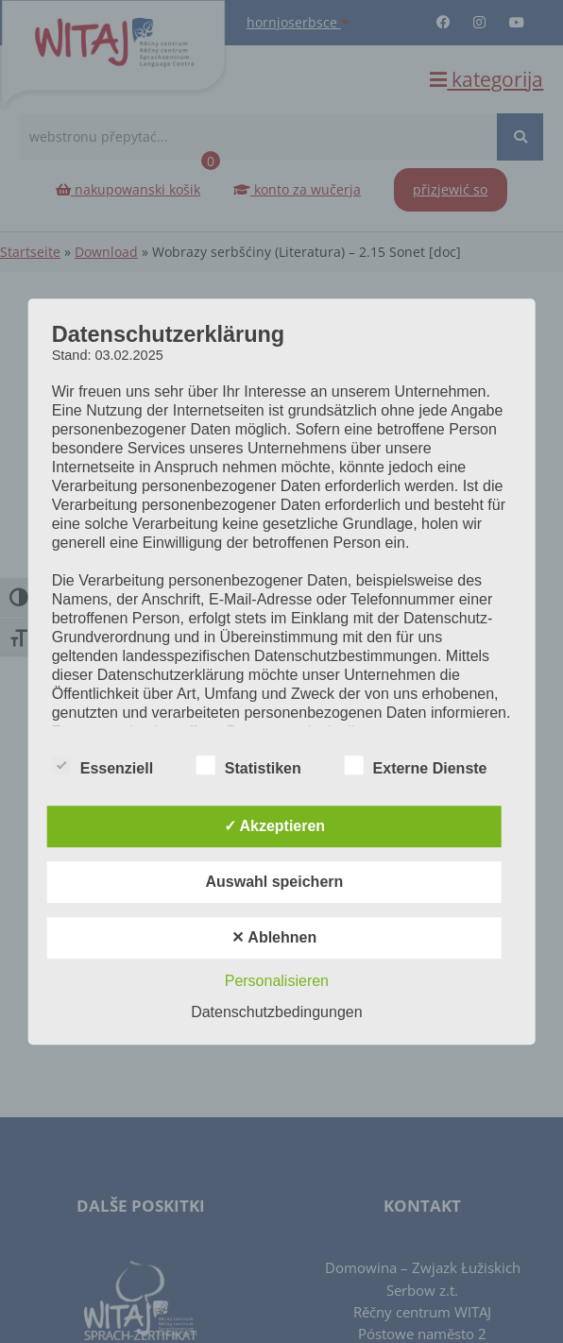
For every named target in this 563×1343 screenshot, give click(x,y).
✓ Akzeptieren (275, 826)
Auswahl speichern (274, 882)
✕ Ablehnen (273, 937)
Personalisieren (277, 981)
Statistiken (248, 766)
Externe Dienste (416, 766)
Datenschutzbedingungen (276, 1012)
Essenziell (102, 766)
